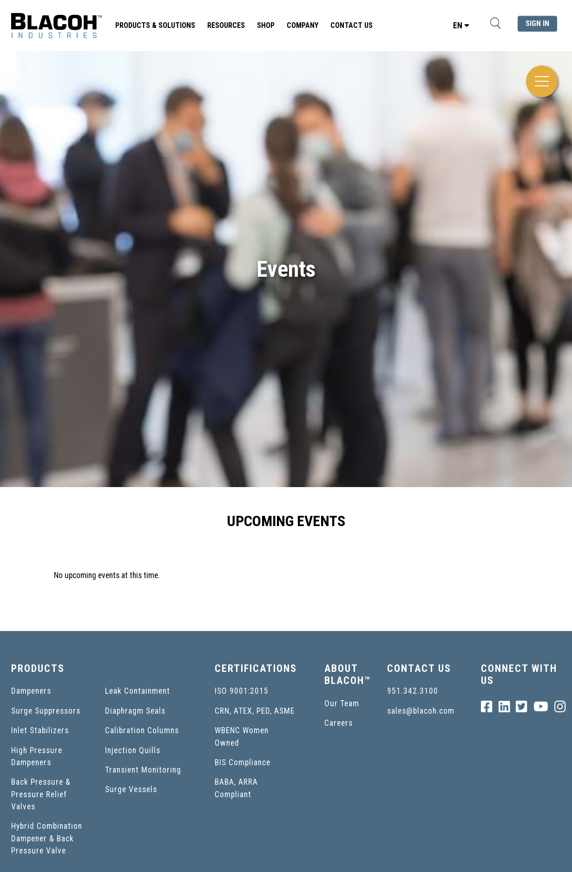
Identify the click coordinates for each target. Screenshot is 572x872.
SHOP (266, 25)
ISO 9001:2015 (242, 691)
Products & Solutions (155, 25)
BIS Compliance (242, 762)
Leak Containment (137, 691)
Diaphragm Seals (135, 711)
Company (302, 25)
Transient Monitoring (143, 769)
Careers (338, 723)
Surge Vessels (131, 789)
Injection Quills (132, 750)
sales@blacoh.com (420, 711)
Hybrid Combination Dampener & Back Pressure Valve (46, 838)
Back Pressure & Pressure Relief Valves (41, 794)
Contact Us (351, 25)
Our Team (341, 703)
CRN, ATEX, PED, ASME (255, 711)
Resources (226, 25)
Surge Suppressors (45, 711)
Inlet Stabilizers (40, 730)
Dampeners (31, 691)
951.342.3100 (412, 691)
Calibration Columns (142, 730)
